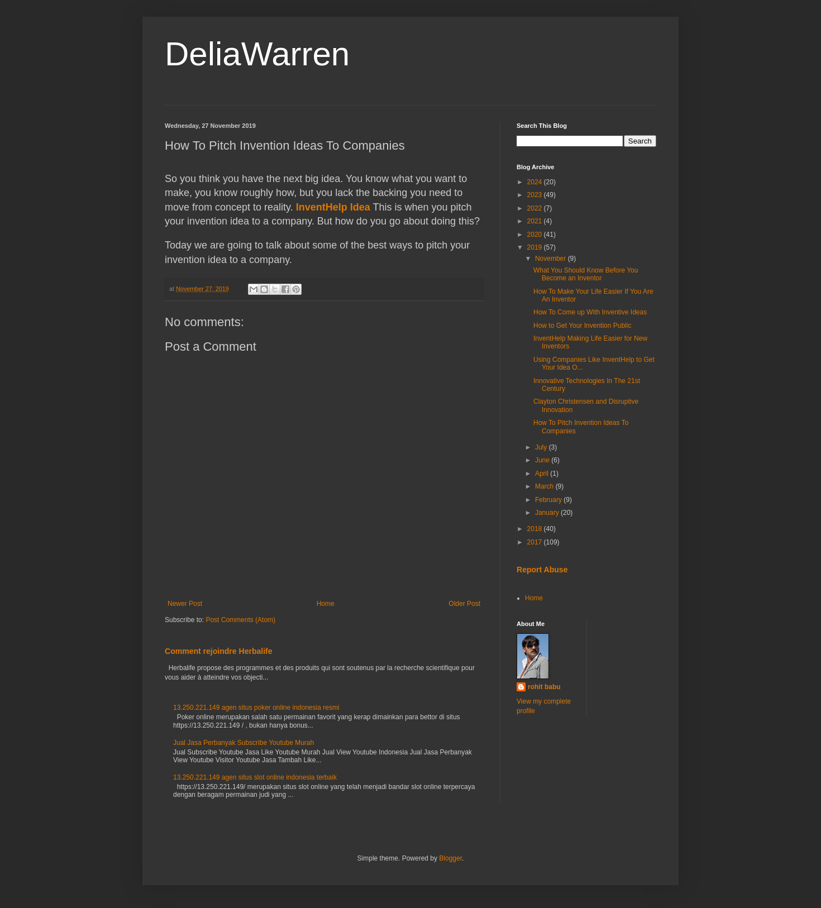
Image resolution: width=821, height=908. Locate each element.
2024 (535, 182)
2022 (535, 208)
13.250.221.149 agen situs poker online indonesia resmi (256, 707)
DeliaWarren (257, 54)
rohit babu (544, 687)
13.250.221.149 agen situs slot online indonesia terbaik (255, 777)
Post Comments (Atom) (240, 620)
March (545, 486)
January (548, 513)
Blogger (450, 858)
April (542, 473)
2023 (535, 195)
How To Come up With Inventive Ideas (590, 312)
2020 (535, 234)
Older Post (464, 604)
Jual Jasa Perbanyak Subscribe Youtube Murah (243, 743)
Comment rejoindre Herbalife (219, 651)
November (551, 258)
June (543, 460)
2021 (535, 221)
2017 (535, 542)
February (549, 500)
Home (326, 604)
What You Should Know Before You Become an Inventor (585, 274)
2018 (535, 529)
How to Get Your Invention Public (582, 325)
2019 (535, 247)
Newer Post (185, 604)
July (542, 447)
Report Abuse (542, 569)
